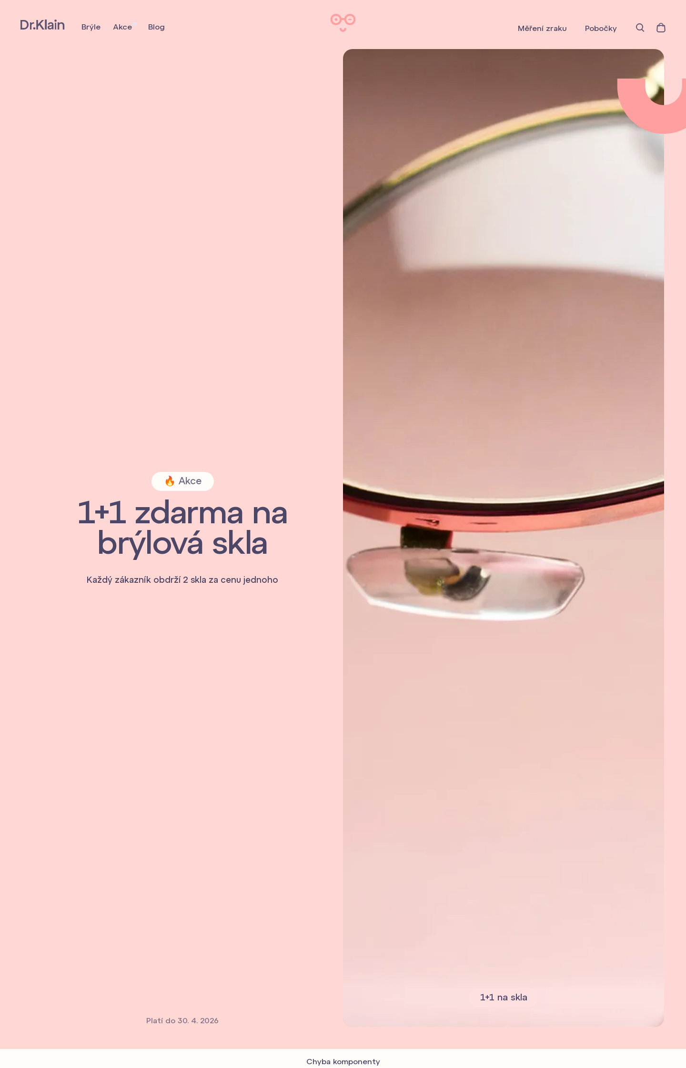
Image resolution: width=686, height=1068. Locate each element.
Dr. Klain (42, 25)
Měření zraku (542, 29)
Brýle (91, 27)
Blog (156, 27)
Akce (122, 27)
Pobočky (601, 29)
